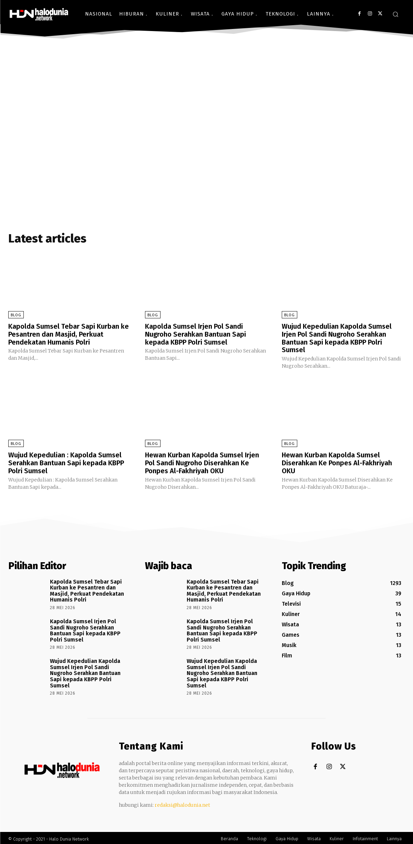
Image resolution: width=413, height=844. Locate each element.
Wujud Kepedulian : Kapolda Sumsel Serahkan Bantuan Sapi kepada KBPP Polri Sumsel (66, 461)
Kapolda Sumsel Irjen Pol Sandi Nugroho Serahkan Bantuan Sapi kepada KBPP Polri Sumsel (195, 334)
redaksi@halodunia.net (182, 803)
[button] (395, 14)
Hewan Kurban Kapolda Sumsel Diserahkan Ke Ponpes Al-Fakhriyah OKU (337, 461)
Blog (16, 315)
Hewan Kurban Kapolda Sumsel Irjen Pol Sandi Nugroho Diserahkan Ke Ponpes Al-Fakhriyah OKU (202, 461)
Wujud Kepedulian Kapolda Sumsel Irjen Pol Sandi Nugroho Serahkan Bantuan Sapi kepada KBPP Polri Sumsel (337, 337)
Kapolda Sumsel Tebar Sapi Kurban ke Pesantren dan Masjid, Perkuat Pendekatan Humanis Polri (68, 334)
